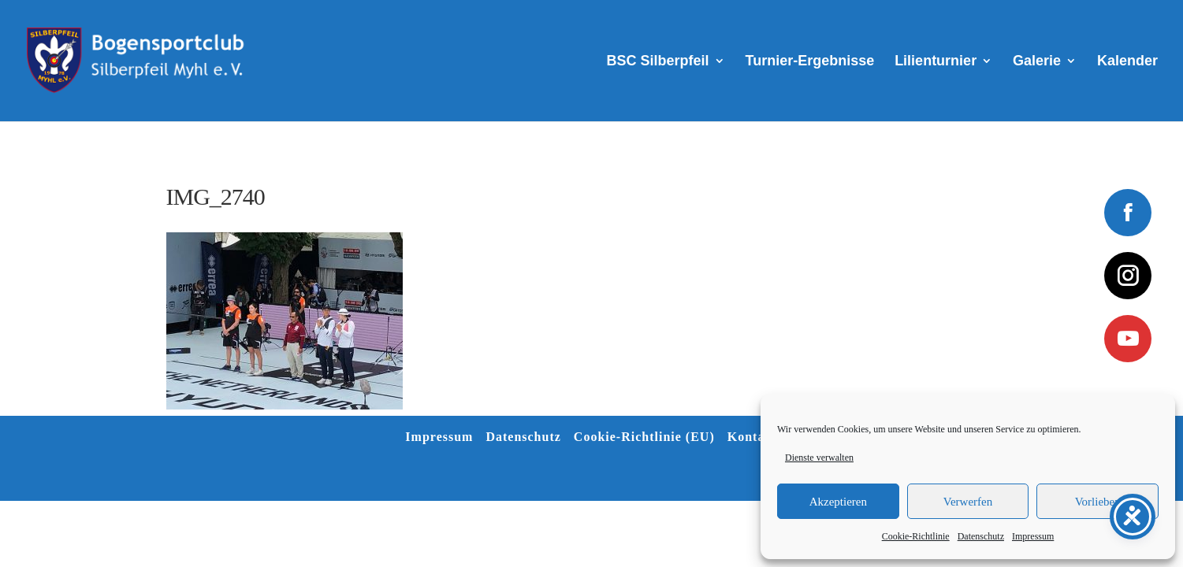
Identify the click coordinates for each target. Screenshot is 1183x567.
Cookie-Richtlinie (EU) (644, 436)
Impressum (1033, 536)
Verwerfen (967, 501)
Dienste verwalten (819, 457)
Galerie (1037, 62)
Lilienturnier (936, 62)
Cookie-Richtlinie (916, 536)
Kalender (1127, 62)
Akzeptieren (838, 501)
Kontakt (752, 436)
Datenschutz (981, 536)
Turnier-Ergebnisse (810, 62)
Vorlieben (1098, 501)
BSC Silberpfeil (658, 62)
